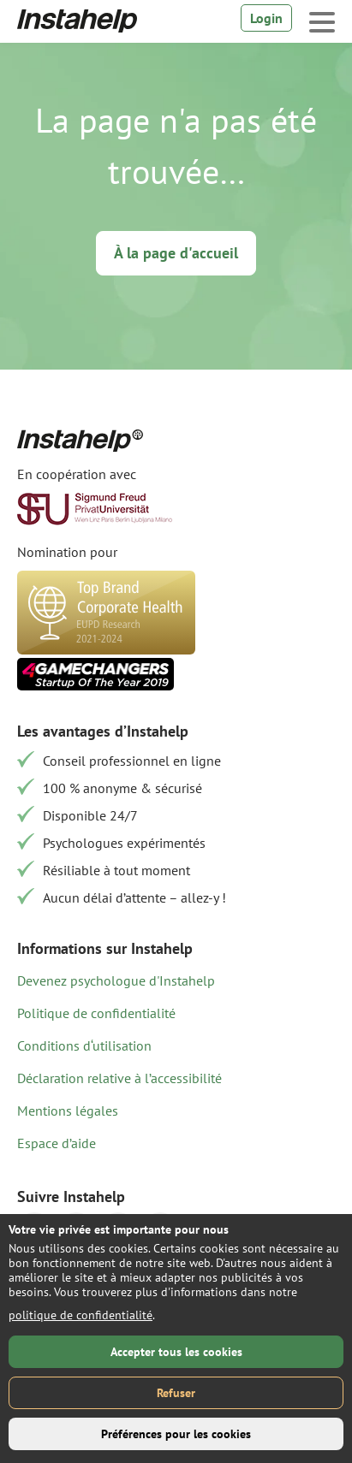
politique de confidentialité (80, 1315)
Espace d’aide (56, 1143)
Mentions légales (67, 1110)
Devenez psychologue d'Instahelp (116, 980)
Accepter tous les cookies (176, 1351)
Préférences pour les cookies (176, 1434)
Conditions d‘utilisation (84, 1045)
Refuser (176, 1393)
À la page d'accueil (176, 253)
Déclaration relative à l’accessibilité (119, 1078)
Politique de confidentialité (96, 1013)
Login (266, 18)
